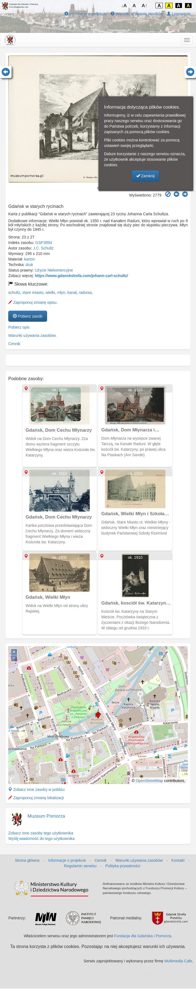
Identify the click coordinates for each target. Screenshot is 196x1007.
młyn (61, 292)
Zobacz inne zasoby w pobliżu (36, 789)
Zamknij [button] (145, 176)
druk (29, 264)
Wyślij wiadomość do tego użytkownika (41, 838)
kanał (72, 292)
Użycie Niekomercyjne (54, 270)
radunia (85, 292)
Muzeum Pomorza (46, 816)
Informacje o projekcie (85, 14)
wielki (50, 292)
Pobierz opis (18, 327)
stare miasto (32, 292)
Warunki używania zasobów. (32, 335)
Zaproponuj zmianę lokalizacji (36, 798)
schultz (14, 292)
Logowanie (178, 14)
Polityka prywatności (122, 866)
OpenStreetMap (149, 780)
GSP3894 (43, 242)
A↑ (145, 5)
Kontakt (178, 860)
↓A (124, 5)
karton (29, 259)
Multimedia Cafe (178, 961)
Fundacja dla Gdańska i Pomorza (142, 936)
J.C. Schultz (43, 248)
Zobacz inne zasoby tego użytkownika (40, 833)
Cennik (14, 344)
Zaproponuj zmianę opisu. (33, 302)
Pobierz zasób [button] (27, 316)
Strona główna (27, 860)
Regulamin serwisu (80, 866)
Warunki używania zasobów (137, 14)
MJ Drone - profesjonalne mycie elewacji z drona (150, 975)
